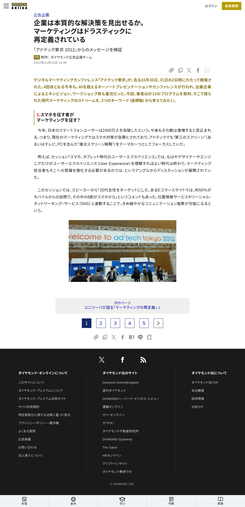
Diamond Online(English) (121, 382)
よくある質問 (26, 431)
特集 (171, 501)
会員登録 (231, 6)
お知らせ (197, 407)
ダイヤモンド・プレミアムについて (40, 390)
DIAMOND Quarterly (117, 439)
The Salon (110, 447)
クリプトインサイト (115, 463)
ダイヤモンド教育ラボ (117, 472)
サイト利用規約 (28, 407)
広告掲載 (24, 439)
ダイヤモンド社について (209, 373)
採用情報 (197, 399)
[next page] (158, 323)
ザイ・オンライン (113, 415)
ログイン (211, 6)
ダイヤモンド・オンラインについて (42, 373)
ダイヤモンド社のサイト (120, 373)
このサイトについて (31, 382)
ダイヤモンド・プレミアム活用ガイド (42, 399)
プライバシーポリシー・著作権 (38, 423)
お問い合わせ (27, 447)
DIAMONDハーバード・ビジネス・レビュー (131, 399)
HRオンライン (112, 455)
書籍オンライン (113, 407)
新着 (24, 501)
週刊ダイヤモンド (114, 390)
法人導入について (30, 455)
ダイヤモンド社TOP (204, 382)
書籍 (220, 501)
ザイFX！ (108, 423)
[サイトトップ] (18, 6)
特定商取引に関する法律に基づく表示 (44, 415)
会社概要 (197, 390)
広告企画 (41, 15)
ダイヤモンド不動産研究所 (121, 431)
